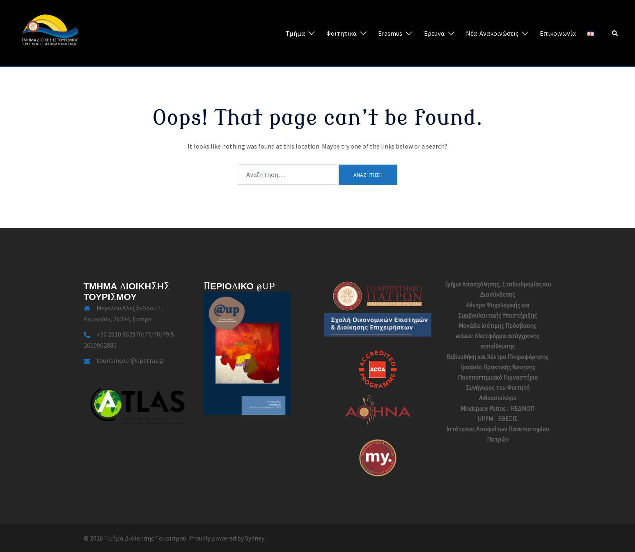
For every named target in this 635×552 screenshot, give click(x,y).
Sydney (254, 538)
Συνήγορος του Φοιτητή (498, 388)
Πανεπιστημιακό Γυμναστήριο (498, 377)
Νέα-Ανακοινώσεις (492, 33)
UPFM (485, 419)
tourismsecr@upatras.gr (130, 360)
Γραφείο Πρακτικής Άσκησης (497, 367)
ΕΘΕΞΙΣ (508, 419)
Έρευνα (434, 33)
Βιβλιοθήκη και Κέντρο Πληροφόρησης (497, 357)
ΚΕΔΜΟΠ (522, 408)
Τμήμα (295, 33)
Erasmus (390, 33)
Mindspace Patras (483, 408)
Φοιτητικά (341, 33)
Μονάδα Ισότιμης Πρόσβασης (497, 326)
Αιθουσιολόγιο (497, 398)
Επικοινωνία (558, 33)
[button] (615, 33)
